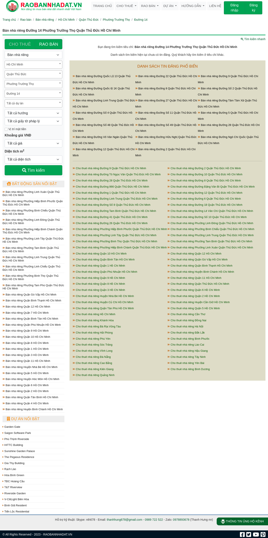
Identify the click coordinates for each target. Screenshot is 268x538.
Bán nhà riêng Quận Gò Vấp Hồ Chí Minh (29, 294)
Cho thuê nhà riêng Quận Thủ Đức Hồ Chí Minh (198, 283)
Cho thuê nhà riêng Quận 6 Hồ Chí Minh (193, 289)
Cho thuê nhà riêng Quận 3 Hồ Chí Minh (99, 289)
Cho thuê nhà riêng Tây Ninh (186, 356)
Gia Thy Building (13, 463)
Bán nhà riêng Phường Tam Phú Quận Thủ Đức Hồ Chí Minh (33, 287)
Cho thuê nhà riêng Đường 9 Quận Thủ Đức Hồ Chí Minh (109, 168)
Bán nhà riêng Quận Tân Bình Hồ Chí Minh (30, 397)
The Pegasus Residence (18, 457)
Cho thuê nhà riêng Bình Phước (188, 338)
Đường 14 (140, 19)
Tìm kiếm (33, 170)
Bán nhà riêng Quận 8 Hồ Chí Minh (26, 343)
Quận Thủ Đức (88, 19)
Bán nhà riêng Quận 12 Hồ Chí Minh (26, 306)
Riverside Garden (14, 493)
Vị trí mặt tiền (15, 129)
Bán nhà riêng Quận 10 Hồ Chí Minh (26, 336)
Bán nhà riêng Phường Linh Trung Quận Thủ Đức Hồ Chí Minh (31, 259)
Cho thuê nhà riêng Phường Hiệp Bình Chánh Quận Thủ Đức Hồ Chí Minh (120, 247)
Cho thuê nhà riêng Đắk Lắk (186, 332)
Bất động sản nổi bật (32, 184)
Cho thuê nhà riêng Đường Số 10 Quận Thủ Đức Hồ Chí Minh (207, 217)
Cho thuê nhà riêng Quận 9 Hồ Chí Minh (99, 277)
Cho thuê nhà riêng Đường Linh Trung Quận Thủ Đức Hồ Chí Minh (115, 198)
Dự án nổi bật (23, 419)
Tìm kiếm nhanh (253, 39)
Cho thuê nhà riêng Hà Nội (185, 326)
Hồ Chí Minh (66, 19)
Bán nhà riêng (44, 19)
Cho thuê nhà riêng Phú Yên (91, 338)
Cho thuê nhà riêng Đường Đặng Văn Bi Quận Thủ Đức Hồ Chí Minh (211, 186)
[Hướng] (33, 113)
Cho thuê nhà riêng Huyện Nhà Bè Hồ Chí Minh (103, 296)
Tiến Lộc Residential (16, 511)
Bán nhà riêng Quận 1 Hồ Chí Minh (26, 348)
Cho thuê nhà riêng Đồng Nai (186, 320)
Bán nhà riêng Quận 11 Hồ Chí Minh (26, 360)
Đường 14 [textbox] (13, 93)
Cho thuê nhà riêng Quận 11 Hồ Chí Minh (194, 277)
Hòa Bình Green (13, 475)
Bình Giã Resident (15, 505)
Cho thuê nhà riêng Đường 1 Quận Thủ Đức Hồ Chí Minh (109, 192)
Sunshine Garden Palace (19, 451)
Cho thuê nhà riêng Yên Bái (185, 363)
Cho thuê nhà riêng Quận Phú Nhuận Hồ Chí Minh (105, 271)
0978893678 (181, 519)
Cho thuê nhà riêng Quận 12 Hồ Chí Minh (194, 253)
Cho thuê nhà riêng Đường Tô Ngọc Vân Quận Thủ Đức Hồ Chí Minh (117, 174)
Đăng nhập (234, 7)
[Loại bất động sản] (33, 55)
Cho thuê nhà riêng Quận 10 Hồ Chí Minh (100, 253)
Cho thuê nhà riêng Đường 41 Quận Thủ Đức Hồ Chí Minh (110, 217)
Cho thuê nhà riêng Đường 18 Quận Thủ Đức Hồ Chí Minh (204, 204)
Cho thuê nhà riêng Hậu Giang (187, 350)
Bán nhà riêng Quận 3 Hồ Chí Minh (26, 355)
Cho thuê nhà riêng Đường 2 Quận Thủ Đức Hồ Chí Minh (204, 168)
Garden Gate (11, 426)
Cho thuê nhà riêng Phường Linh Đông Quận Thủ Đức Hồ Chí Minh (210, 223)
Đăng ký (254, 7)
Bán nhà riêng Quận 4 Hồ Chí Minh (26, 403)
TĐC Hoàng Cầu (13, 481)
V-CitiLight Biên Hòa (16, 499)
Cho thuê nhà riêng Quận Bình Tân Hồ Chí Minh (104, 259)
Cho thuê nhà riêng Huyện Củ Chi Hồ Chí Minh (103, 302)
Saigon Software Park (17, 432)
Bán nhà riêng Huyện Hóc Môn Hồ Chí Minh (31, 379)
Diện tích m (14, 151)
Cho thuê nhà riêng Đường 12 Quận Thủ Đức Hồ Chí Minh (204, 192)
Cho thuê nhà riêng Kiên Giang (93, 369)
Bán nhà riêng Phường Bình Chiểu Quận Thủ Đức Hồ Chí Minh (32, 212)
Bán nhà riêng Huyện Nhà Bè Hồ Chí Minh (30, 367)
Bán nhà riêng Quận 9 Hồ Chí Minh (26, 330)
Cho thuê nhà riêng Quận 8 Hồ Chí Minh (99, 283)
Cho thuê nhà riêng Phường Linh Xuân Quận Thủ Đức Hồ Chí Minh (210, 247)
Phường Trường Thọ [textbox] (20, 84)
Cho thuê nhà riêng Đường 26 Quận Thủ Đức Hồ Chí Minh (110, 223)
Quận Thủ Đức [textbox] (16, 74)
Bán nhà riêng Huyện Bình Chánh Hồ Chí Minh (33, 409)
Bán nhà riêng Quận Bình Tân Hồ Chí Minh (30, 318)
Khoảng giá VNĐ (18, 135)
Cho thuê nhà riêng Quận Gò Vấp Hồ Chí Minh (197, 259)
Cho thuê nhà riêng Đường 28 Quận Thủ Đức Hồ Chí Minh (110, 180)
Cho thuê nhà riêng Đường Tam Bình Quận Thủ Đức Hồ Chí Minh (114, 210)
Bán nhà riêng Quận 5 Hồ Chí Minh (26, 373)
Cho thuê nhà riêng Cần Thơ (186, 314)
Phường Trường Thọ (116, 19)
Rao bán (148, 6)
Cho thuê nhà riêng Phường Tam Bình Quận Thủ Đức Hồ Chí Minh (209, 241)
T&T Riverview (12, 487)
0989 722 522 (154, 519)
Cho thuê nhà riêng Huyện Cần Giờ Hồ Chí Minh (198, 302)
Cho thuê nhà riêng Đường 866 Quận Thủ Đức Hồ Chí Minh (111, 186)
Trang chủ (102, 6)
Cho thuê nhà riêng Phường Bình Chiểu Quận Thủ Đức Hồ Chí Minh (210, 229)
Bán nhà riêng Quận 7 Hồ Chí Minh (26, 312)
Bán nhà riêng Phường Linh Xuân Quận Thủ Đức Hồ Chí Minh (31, 193)
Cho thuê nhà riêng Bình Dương (188, 369)
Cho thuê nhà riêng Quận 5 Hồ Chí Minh (193, 308)
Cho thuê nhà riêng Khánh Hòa (93, 320)
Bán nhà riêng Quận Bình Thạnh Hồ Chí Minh (32, 300)
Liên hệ (215, 6)
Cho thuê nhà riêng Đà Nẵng (92, 356)
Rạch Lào (9, 469)
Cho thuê (125, 6)
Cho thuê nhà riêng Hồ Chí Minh (94, 314)
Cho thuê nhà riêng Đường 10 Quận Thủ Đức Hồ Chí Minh (204, 174)
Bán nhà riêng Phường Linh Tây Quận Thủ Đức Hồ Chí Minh (33, 240)
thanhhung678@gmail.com (124, 519)
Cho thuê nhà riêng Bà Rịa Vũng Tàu (97, 326)
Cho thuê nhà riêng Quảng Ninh (93, 375)
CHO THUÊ (20, 44)
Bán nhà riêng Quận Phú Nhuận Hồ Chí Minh (32, 324)
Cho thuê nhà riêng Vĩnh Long (92, 350)
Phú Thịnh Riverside (16, 439)
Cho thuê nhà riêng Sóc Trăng (92, 344)
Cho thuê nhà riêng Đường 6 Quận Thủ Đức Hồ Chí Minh (204, 198)
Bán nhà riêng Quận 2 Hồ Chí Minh (26, 391)
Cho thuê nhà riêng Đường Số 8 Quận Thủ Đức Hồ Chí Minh (111, 204)
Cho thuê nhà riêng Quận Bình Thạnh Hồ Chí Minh (199, 265)
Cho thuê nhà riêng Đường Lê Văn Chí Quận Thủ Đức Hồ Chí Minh (210, 210)
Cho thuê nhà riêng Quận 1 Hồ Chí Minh (99, 265)
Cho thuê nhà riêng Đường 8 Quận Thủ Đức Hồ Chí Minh (204, 180)
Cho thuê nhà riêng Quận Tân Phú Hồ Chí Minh (103, 308)
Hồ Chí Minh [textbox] (15, 64)
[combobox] (33, 65)
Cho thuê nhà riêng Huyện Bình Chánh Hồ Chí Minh (200, 271)
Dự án (168, 6)
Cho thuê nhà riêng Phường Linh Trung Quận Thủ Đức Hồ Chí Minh (210, 235)
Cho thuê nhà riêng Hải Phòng (93, 332)
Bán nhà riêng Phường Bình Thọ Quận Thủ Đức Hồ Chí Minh (30, 277)
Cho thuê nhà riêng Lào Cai (185, 344)
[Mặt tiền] (6, 129)
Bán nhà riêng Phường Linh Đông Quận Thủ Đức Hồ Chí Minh (31, 221)
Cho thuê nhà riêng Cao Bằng (92, 363)
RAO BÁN (48, 44)
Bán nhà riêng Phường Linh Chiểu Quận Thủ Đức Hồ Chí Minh (31, 268)
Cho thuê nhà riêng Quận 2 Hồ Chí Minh (193, 296)
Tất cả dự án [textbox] (15, 103)
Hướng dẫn (191, 6)
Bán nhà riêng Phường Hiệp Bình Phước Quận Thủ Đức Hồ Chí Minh (33, 203)
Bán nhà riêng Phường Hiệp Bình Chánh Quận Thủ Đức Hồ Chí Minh (33, 231)
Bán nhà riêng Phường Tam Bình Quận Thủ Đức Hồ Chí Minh (31, 249)
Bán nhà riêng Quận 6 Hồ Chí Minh (26, 385)
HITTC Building (13, 445)
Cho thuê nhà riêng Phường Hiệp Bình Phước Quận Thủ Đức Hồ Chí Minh (120, 229)
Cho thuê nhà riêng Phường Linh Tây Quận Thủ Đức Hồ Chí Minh (114, 235)
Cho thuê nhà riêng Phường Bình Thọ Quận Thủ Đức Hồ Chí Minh (115, 241)
